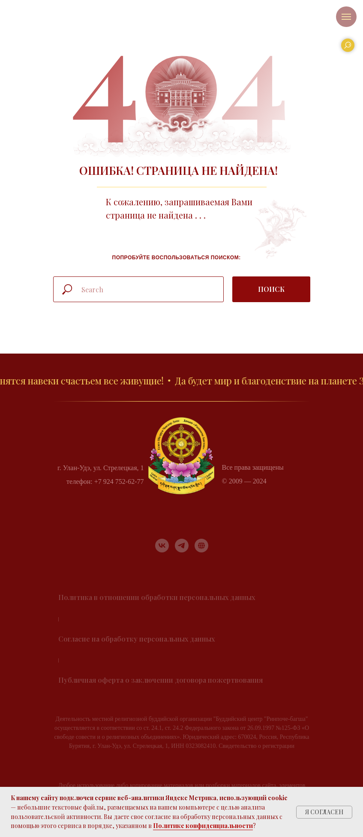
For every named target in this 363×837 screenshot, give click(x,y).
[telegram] (182, 545)
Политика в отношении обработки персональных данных (156, 597)
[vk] (162, 545)
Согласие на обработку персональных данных (136, 638)
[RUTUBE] (201, 545)
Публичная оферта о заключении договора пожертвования (160, 679)
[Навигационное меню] (346, 17)
